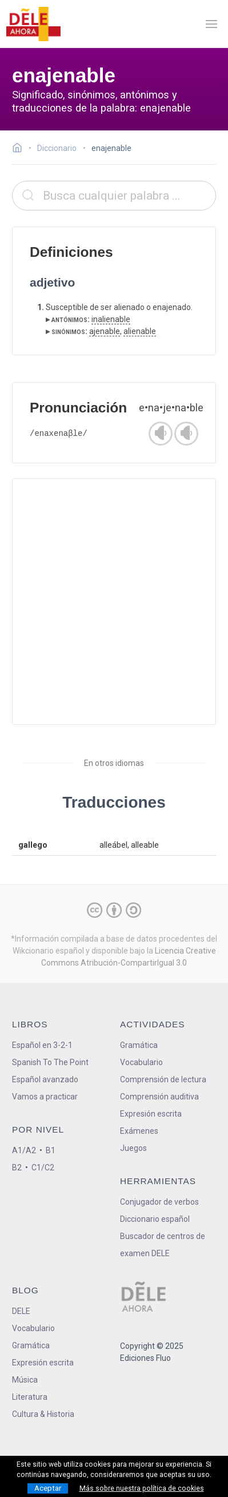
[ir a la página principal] (33, 24)
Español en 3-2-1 (42, 1045)
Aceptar (47, 1488)
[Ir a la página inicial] (20, 149)
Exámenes (139, 1130)
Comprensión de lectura (163, 1079)
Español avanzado (45, 1079)
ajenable (104, 331)
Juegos (133, 1148)
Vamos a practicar (45, 1096)
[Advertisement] (114, 601)
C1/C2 (42, 1167)
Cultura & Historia (43, 1414)
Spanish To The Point (50, 1062)
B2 (17, 1167)
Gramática (139, 1045)
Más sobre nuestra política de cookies (141, 1488)
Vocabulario (141, 1062)
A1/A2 (24, 1150)
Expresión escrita (151, 1113)
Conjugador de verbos (159, 1201)
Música (25, 1379)
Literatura (29, 1396)
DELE (21, 1311)
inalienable (110, 319)
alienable (139, 331)
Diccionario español (155, 1219)
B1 (50, 1150)
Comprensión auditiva (159, 1096)
